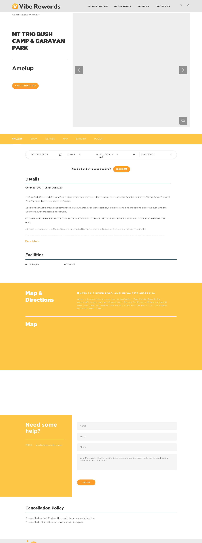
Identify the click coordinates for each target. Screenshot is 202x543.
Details (50, 139)
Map (65, 139)
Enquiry (81, 139)
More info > (32, 241)
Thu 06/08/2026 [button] (39, 155)
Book (34, 139)
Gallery (17, 139)
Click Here (121, 169)
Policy (98, 139)
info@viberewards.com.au (49, 445)
